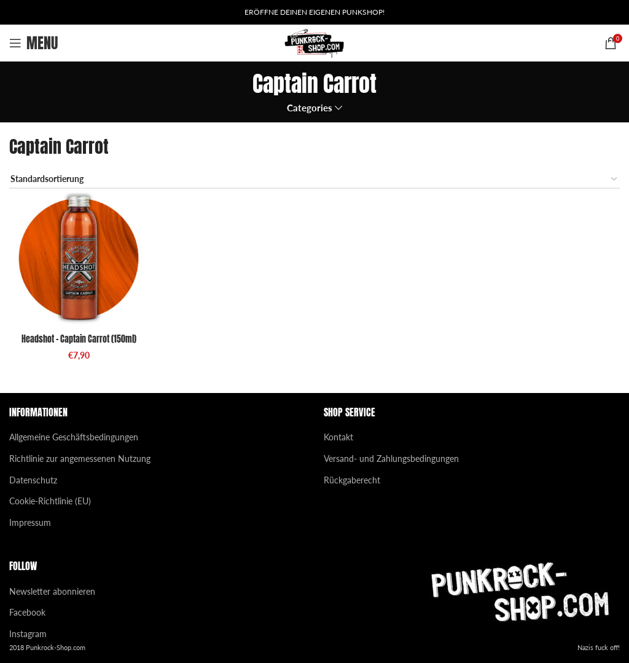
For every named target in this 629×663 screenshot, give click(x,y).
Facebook (27, 612)
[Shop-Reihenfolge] (314, 180)
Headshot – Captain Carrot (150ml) (78, 339)
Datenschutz (33, 480)
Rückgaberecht (352, 480)
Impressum (30, 522)
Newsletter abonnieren (52, 591)
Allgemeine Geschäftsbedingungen (73, 437)
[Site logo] (314, 42)
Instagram (28, 634)
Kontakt (338, 437)
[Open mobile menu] (33, 43)
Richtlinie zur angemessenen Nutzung (79, 458)
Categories (309, 108)
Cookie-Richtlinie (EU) (50, 501)
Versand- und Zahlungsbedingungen (391, 458)
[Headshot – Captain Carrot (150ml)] (78, 258)
